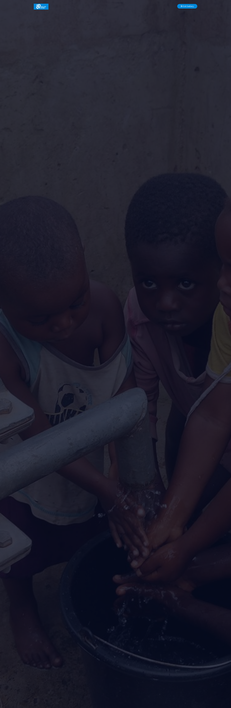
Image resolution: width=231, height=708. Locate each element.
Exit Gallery (187, 6)
